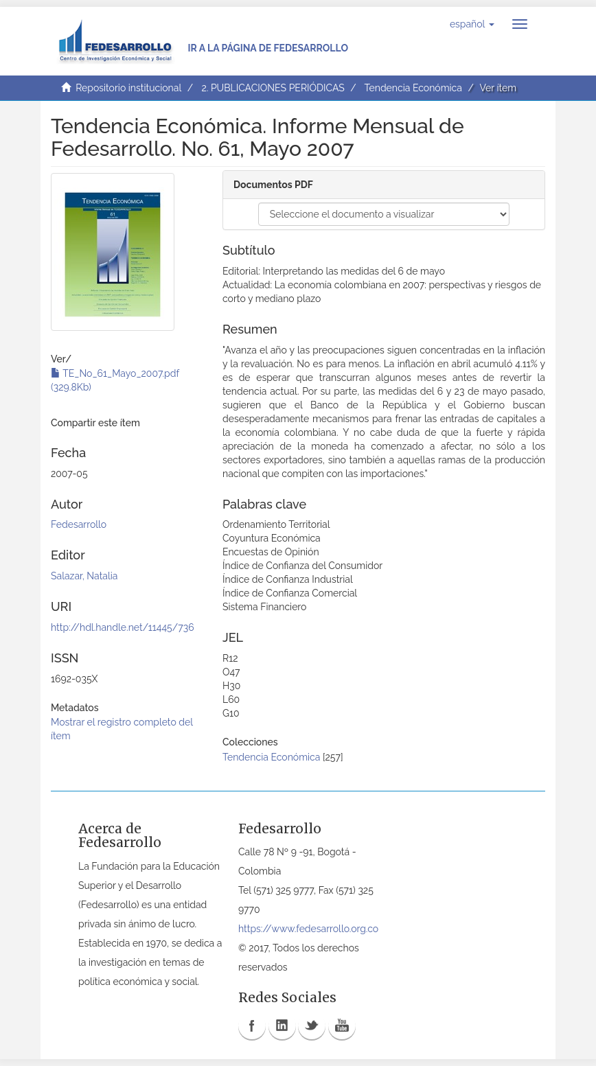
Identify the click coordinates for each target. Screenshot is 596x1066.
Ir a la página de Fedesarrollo (267, 48)
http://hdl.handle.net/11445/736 (122, 627)
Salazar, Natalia (84, 575)
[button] (472, 24)
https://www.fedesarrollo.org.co (308, 928)
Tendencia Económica (413, 87)
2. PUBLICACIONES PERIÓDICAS (272, 87)
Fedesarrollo (78, 524)
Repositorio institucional (128, 87)
